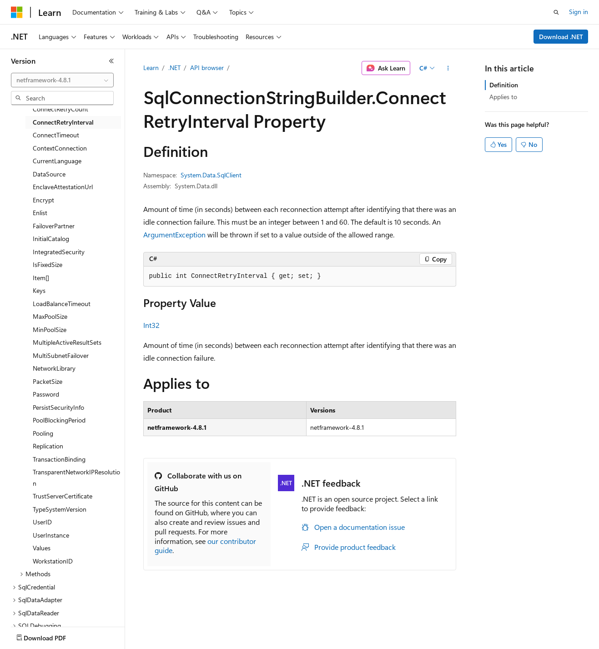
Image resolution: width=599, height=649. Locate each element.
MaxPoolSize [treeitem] (50, 316)
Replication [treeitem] (48, 446)
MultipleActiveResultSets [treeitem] (67, 342)
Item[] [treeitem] (41, 277)
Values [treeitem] (41, 547)
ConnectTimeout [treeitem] (56, 135)
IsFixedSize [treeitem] (47, 264)
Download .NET (561, 36)
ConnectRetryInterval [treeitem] (63, 122)
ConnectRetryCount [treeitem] (60, 109)
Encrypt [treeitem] (43, 200)
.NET (174, 67)
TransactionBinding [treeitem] (59, 459)
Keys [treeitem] (39, 290)
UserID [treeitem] (42, 522)
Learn (151, 67)
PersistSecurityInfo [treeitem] (58, 407)
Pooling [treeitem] (43, 433)
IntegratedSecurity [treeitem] (59, 251)
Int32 (151, 325)
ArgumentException (174, 234)
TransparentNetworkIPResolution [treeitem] (76, 478)
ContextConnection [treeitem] (60, 148)
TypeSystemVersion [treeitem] (59, 509)
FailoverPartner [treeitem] (54, 225)
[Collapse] (111, 61)
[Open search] (556, 12)
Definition (503, 84)
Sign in (578, 11)
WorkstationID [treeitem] (53, 561)
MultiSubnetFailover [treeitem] (61, 355)
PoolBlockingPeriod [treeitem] (59, 420)
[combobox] (62, 80)
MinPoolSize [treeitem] (49, 329)
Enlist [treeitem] (40, 212)
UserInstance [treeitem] (51, 535)
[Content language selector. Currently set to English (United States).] (52, 636)
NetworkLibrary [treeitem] (54, 368)
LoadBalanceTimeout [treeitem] (62, 303)
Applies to (503, 96)
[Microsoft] (17, 12)
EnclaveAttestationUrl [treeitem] (63, 186)
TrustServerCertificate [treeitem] (62, 496)
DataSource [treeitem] (49, 174)
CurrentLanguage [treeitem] (57, 160)
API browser (207, 67)
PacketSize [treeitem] (47, 381)
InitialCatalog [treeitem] (51, 238)
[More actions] (448, 68)
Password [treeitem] (46, 394)
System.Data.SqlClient (211, 175)
